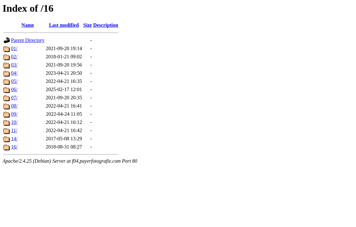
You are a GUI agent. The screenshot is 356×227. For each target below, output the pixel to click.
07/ (14, 97)
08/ (14, 105)
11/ (14, 130)
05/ (14, 81)
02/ (14, 56)
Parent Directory (27, 40)
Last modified (64, 25)
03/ (14, 64)
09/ (14, 114)
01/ (14, 48)
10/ (14, 122)
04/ (14, 73)
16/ (14, 146)
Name (27, 25)
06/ (14, 89)
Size (87, 25)
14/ (14, 138)
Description (105, 25)
